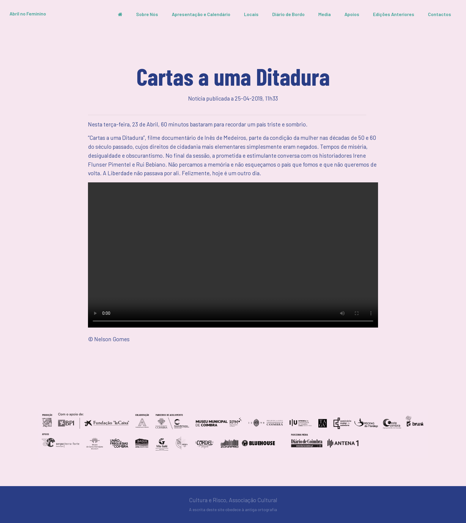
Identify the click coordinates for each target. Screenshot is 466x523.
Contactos (439, 14)
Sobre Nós (147, 14)
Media (324, 14)
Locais (251, 14)
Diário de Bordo (288, 14)
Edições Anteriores (393, 14)
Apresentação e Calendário (201, 14)
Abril (28, 13)
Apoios (351, 14)
